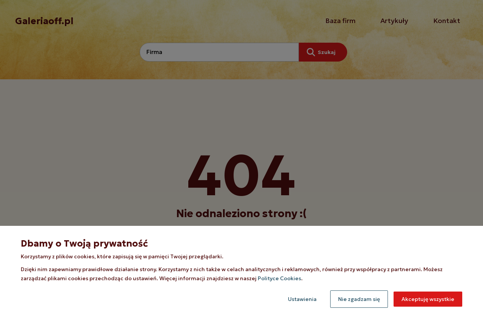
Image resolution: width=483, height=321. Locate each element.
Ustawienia (302, 299)
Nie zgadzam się (359, 299)
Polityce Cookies (279, 278)
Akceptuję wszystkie (427, 299)
